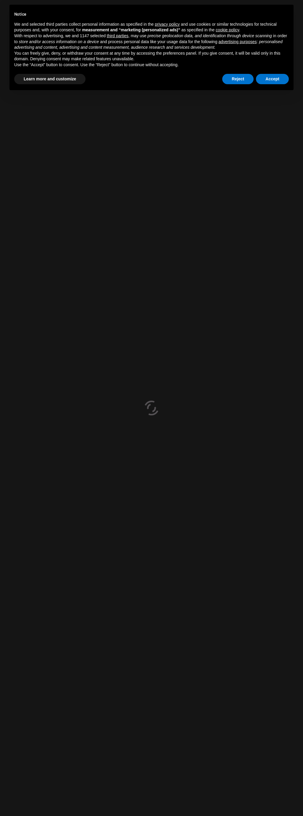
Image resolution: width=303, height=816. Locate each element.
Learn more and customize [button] (50, 79)
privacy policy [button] (167, 24)
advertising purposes (237, 41)
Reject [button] (238, 79)
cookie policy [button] (227, 29)
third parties (117, 35)
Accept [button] (272, 79)
